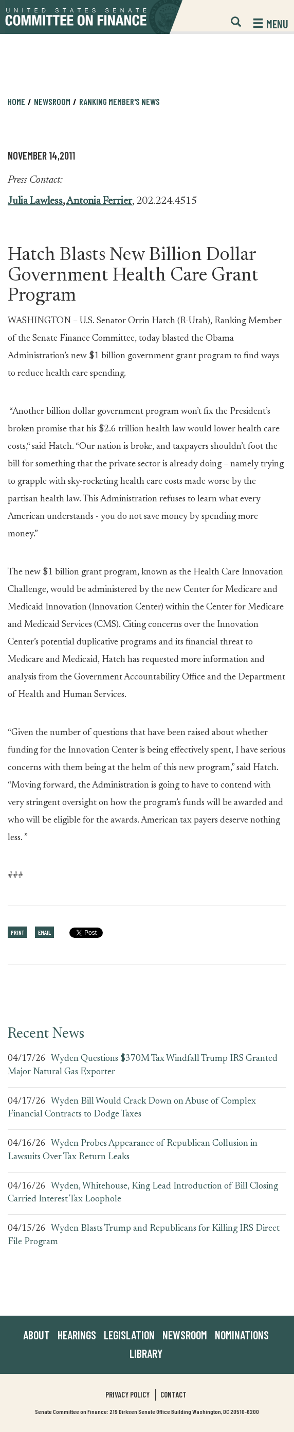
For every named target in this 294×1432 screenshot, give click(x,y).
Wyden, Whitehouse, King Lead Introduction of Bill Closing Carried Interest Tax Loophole (143, 1193)
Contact (173, 1394)
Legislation (129, 1334)
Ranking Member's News (119, 101)
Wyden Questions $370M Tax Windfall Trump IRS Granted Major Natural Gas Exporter (143, 1065)
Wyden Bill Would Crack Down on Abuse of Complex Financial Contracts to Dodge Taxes (132, 1108)
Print (17, 932)
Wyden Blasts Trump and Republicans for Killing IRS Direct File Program (144, 1235)
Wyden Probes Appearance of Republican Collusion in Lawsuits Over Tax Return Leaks (133, 1150)
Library (146, 1353)
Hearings (77, 1334)
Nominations (242, 1334)
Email (44, 932)
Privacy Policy (127, 1394)
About (36, 1334)
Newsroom (52, 101)
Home (16, 101)
